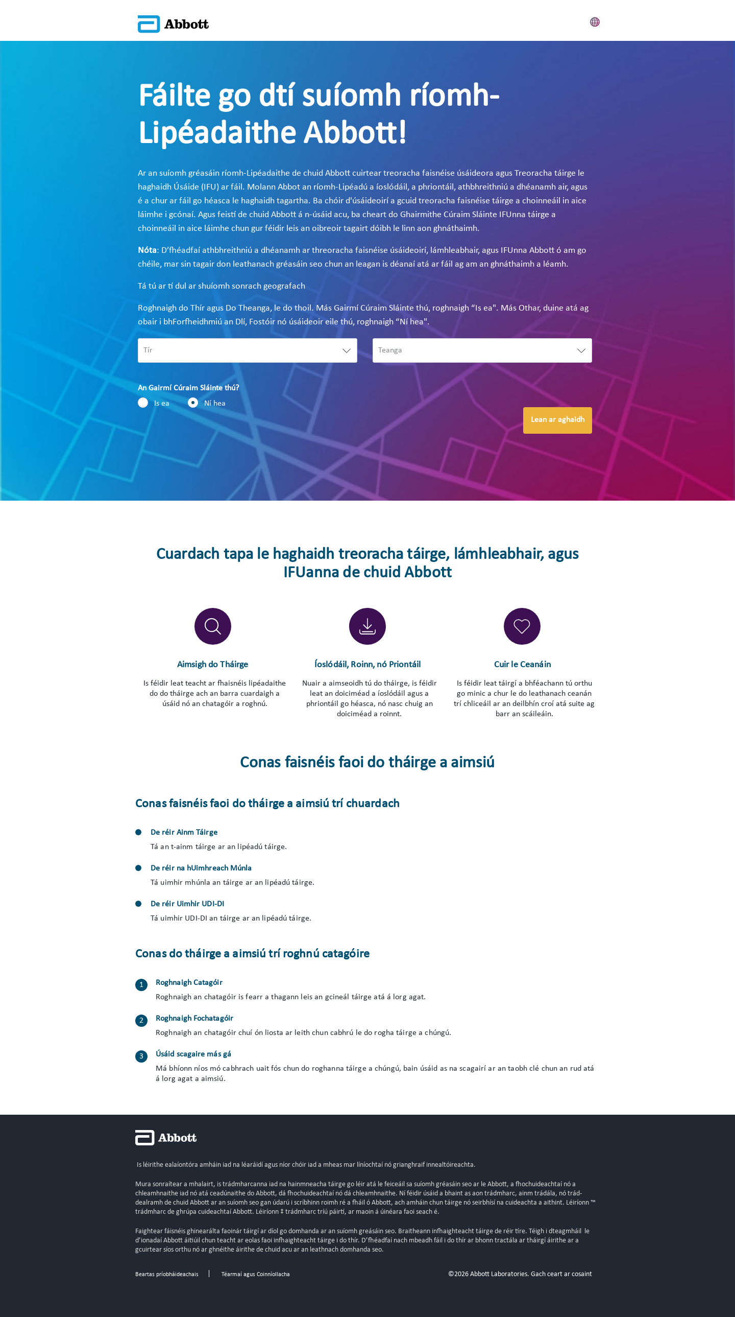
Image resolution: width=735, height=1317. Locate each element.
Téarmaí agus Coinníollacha (256, 1275)
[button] (595, 20)
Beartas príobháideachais (167, 1275)
